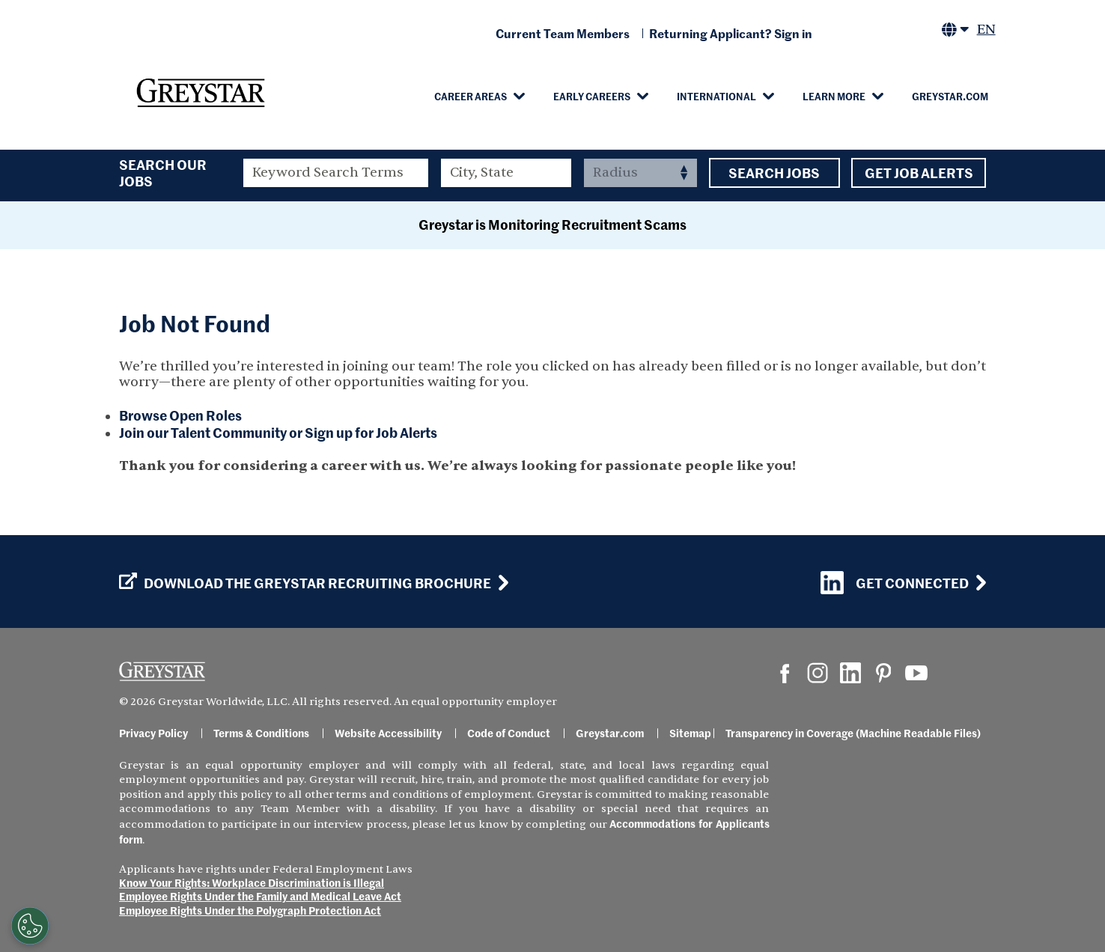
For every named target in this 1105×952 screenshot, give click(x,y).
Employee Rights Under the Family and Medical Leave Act (260, 895)
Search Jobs (774, 173)
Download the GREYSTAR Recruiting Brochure (305, 583)
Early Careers (591, 95)
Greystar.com (950, 95)
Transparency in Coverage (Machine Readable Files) (853, 732)
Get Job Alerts (918, 173)
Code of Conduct (508, 732)
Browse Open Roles (180, 415)
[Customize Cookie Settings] (29, 926)
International (716, 95)
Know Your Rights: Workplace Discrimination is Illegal (251, 882)
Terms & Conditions (261, 732)
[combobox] (506, 173)
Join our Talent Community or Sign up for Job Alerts (278, 432)
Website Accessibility (388, 732)
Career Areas (470, 95)
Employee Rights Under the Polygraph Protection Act (250, 910)
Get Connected (895, 582)
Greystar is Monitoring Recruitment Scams (552, 224)
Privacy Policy (153, 732)
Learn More (834, 95)
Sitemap (690, 732)
